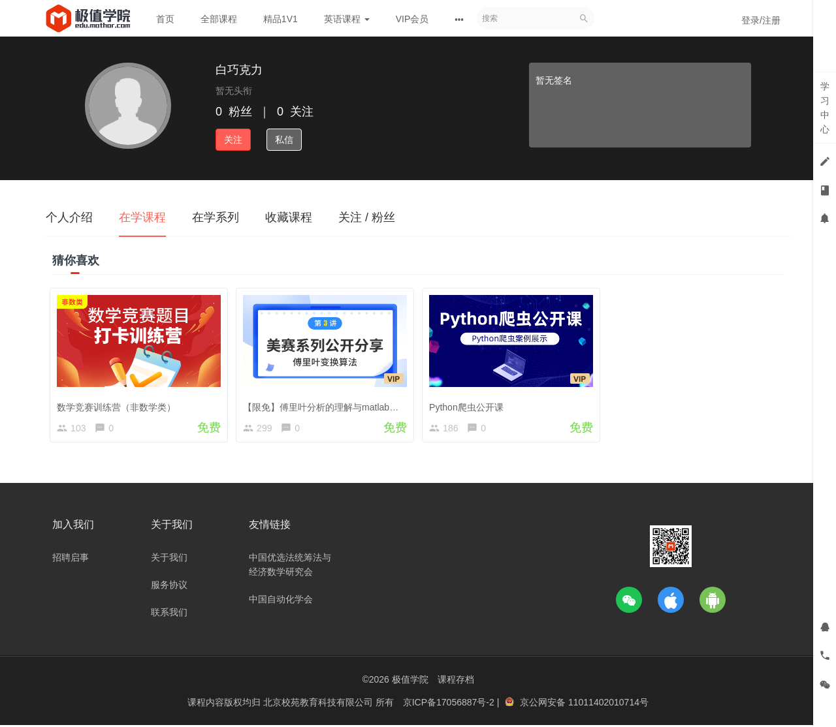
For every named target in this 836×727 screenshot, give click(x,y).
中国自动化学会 (281, 601)
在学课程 (142, 217)
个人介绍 (69, 217)
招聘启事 (70, 559)
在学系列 (215, 217)
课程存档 (456, 681)
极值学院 (410, 681)
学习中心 (824, 107)
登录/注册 (760, 20)
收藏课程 (288, 217)
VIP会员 (412, 19)
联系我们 (169, 614)
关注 (233, 139)
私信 (284, 139)
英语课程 (347, 19)
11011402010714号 (608, 704)
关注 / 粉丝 (366, 217)
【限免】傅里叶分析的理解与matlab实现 (328, 404)
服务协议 (169, 586)
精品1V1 (280, 19)
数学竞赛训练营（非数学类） (118, 404)
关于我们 (169, 559)
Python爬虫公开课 (469, 404)
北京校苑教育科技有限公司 (319, 704)
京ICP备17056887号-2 (450, 704)
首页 (165, 19)
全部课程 (219, 19)
